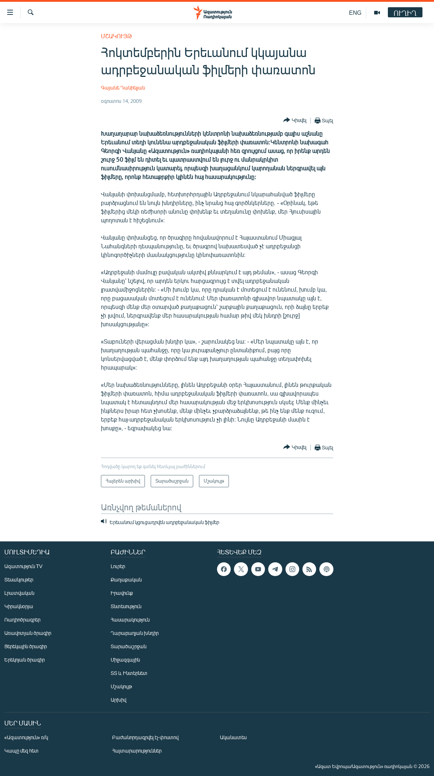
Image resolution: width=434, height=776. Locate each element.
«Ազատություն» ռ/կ (26, 737)
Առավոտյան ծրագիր (27, 633)
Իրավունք (122, 593)
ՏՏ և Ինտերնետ (129, 673)
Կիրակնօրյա (18, 606)
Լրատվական (19, 593)
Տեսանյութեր (18, 579)
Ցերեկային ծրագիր (25, 646)
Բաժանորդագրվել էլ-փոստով (145, 737)
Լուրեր (118, 566)
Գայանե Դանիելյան (123, 87)
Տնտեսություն (126, 606)
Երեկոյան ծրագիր (24, 660)
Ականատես (233, 737)
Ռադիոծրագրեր (22, 619)
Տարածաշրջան (128, 646)
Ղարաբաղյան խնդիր (135, 633)
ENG (355, 12)
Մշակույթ (116, 35)
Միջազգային (125, 660)
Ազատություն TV (23, 566)
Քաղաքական (126, 579)
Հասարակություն (130, 619)
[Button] (294, 120)
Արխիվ (118, 700)
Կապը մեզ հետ (21, 750)
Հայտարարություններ (136, 750)
